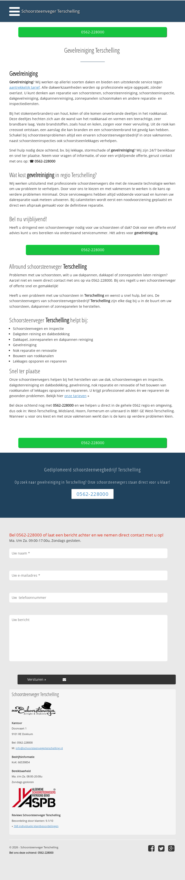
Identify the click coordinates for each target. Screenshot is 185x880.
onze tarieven (75, 395)
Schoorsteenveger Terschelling (50, 11)
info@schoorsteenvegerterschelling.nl (39, 748)
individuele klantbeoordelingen (36, 826)
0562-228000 (92, 32)
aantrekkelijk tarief (24, 87)
